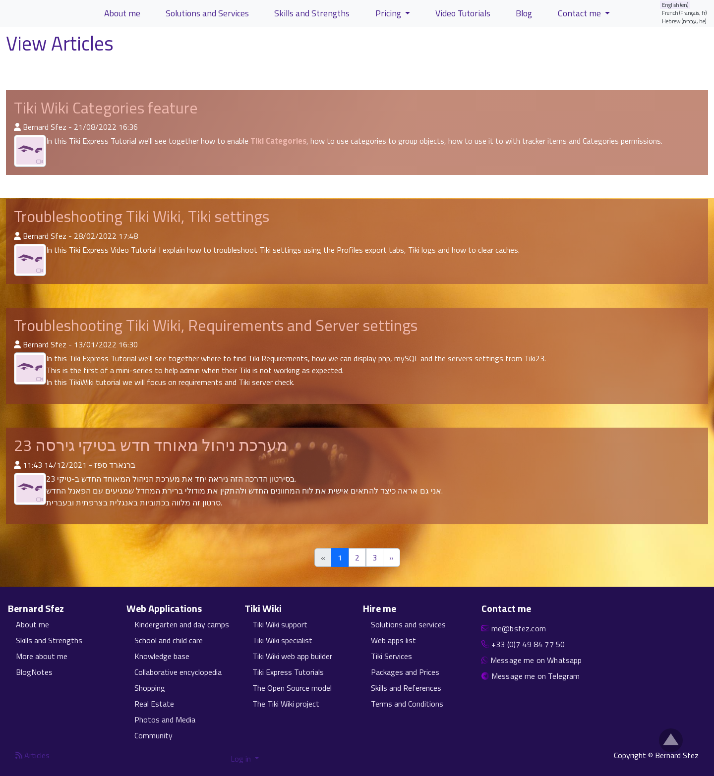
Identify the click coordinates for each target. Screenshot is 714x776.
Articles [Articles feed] (32, 755)
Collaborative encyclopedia (178, 672)
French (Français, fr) (684, 12)
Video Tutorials (462, 13)
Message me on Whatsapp (536, 660)
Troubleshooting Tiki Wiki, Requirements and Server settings (215, 325)
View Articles (62, 43)
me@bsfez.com (518, 628)
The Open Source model (292, 688)
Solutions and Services (207, 13)
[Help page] (122, 45)
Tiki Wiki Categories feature (106, 107)
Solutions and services (408, 624)
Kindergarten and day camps (181, 624)
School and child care (168, 640)
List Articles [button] (37, 69)
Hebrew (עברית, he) (684, 21)
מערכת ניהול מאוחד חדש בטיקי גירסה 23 (151, 445)
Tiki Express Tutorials (288, 672)
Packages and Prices (405, 672)
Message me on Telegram (535, 676)
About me (32, 624)
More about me (41, 656)
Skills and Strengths (49, 640)
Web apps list (393, 640)
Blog (524, 13)
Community (153, 735)
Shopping (149, 688)
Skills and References (406, 688)
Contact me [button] (580, 13)
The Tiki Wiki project (285, 704)
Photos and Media (164, 719)
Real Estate (154, 704)
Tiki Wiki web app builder (292, 656)
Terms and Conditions (407, 704)
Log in (242, 759)
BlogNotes (34, 672)
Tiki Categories (278, 140)
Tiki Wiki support (279, 624)
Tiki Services (391, 656)
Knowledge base (161, 656)
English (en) (675, 4)
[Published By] (17, 127)
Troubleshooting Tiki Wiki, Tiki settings (141, 216)
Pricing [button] (389, 13)
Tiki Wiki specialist (282, 640)
